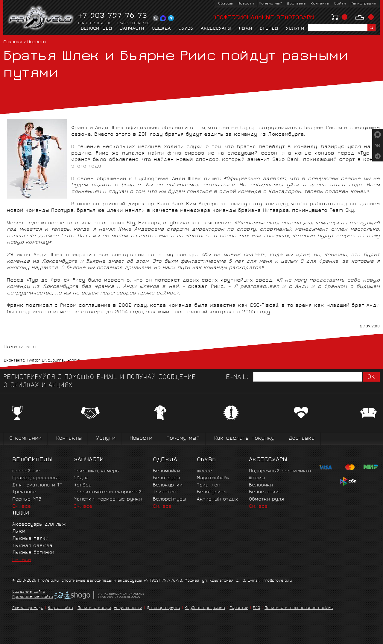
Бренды (269, 29)
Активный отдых (217, 499)
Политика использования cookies (299, 608)
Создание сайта (28, 592)
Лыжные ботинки (33, 553)
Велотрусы (166, 478)
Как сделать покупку (244, 438)
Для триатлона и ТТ (37, 485)
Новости (246, 3)
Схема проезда (27, 608)
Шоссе (204, 471)
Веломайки (166, 471)
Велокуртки (168, 485)
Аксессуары (216, 29)
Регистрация (363, 3)
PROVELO (41, 18)
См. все (21, 507)
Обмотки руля (266, 499)
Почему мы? (270, 3)
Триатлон (164, 492)
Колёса (83, 485)
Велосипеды (96, 29)
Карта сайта (60, 608)
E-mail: (237, 378)
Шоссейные (26, 471)
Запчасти (132, 29)
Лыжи (245, 29)
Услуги (295, 29)
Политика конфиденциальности (109, 608)
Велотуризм (212, 492)
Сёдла (81, 478)
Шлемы (257, 478)
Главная (12, 42)
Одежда (161, 29)
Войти (340, 3)
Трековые (24, 492)
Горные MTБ (26, 499)
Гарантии (239, 608)
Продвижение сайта (32, 597)
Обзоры (225, 3)
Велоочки (261, 485)
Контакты (320, 3)
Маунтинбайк (213, 478)
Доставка (296, 3)
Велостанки (264, 492)
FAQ (256, 608)
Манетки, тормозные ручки (108, 499)
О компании (25, 438)
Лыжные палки (30, 539)
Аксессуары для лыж (39, 524)
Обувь (185, 29)
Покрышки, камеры (96, 471)
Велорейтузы (169, 499)
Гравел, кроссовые (36, 478)
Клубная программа (205, 608)
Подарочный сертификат (280, 471)
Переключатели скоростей (108, 492)
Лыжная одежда (32, 546)
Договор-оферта (163, 608)
